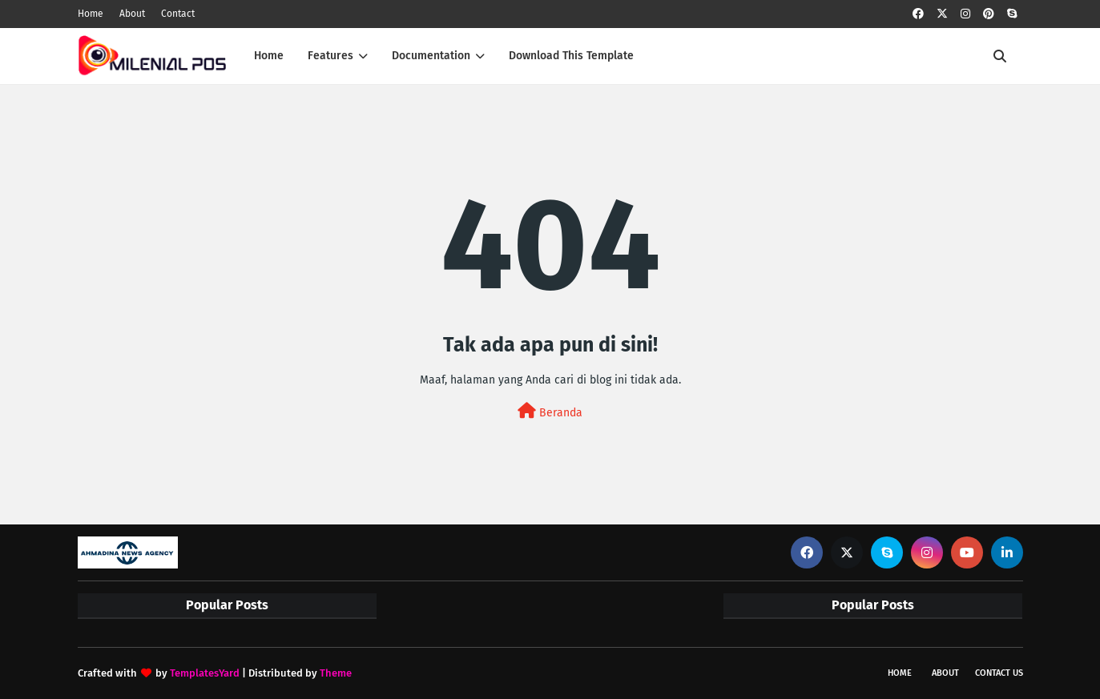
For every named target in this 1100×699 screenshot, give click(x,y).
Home (90, 13)
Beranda (550, 411)
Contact (178, 13)
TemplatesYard (205, 673)
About (132, 13)
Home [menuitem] (269, 55)
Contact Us (999, 673)
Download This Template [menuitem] (571, 55)
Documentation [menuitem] (431, 55)
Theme (336, 673)
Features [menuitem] (330, 55)
